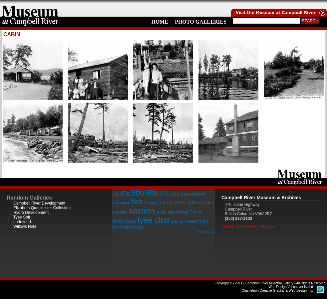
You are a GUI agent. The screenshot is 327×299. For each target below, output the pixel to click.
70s (163, 194)
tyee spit (177, 221)
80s (172, 194)
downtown (121, 203)
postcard (120, 212)
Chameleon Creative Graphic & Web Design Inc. (277, 288)
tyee (131, 221)
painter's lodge (182, 202)
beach (183, 194)
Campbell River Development (39, 203)
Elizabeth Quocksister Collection (42, 208)
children (198, 194)
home (30, 8)
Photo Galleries (200, 22)
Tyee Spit (21, 217)
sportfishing (178, 212)
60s (151, 192)
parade (206, 202)
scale (161, 212)
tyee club (153, 220)
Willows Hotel (25, 226)
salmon (141, 210)
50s (137, 192)
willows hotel (134, 227)
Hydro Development (31, 212)
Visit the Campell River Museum (278, 8)
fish (137, 202)
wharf (117, 227)
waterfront (197, 221)
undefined (22, 222)
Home (159, 22)
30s (115, 194)
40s (125, 193)
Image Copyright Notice (248, 226)
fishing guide (155, 203)
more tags (206, 231)
